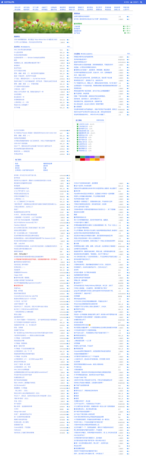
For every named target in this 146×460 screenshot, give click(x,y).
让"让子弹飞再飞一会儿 (21, 191)
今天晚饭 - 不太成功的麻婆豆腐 (24, 348)
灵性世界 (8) (83, 137)
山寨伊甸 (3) (83, 144)
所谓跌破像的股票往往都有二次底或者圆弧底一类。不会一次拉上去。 (97, 198)
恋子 (119, 246)
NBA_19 (62, 52)
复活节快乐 (17, 68)
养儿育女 (35, 9)
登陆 (126, 2)
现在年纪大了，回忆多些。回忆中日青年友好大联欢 (31, 306)
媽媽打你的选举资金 (20, 419)
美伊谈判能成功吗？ (80, 59)
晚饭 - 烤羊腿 (18, 291)
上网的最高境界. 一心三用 (82, 314)
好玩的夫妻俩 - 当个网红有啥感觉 (85, 245)
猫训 (76, 369)
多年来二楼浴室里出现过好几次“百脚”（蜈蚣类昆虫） (91, 19)
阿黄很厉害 (78, 321)
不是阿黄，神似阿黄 (81, 93)
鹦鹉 (75, 188)
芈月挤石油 (77, 340)
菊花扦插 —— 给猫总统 (22, 151)
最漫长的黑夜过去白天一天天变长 (25, 298)
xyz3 (61, 133)
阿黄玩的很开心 (80, 308)
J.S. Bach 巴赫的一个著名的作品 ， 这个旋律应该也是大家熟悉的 (35, 319)
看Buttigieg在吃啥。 (80, 272)
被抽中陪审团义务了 (80, 62)
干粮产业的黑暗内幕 (81, 358)
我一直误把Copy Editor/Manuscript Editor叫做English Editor (33, 333)
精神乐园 (71, 7)
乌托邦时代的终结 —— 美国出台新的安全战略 (29, 335)
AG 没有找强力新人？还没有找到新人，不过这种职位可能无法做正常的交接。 (99, 230)
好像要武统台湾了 (80, 293)
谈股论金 (99, 9)
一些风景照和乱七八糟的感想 (23, 312)
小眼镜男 (78, 106)
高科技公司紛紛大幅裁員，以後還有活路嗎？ (89, 356)
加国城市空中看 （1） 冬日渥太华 (25, 325)
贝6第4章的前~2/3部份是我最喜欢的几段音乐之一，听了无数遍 (94, 182)
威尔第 (45, 166)
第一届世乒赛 (19, 346)
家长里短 (90, 7)
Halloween (17, 430)
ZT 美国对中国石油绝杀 (22, 86)
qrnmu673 (62, 230)
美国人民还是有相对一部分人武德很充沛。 (88, 211)
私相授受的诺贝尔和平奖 (22, 212)
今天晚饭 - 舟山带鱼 (20, 356)
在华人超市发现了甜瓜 (81, 180)
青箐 (61, 251)
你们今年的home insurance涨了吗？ (26, 222)
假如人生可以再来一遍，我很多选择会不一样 (29, 92)
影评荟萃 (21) (83, 128)
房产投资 (77, 33)
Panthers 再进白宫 (20, 225)
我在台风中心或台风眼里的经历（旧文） (27, 393)
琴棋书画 (126, 7)
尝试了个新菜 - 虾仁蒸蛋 (22, 364)
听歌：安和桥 (18, 327)
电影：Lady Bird (19, 243)
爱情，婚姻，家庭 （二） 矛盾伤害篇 (26, 84)
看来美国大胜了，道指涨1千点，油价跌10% (88, 80)
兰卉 (61, 278)
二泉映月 (62, 42)
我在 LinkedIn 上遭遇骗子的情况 (24, 383)
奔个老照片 (17, 404)
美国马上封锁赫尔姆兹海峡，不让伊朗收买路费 (89, 169)
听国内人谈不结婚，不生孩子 (83, 319)
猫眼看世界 (77, 31)
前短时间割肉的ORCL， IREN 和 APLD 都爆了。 (90, 114)
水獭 (76, 216)
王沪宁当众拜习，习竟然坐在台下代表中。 (88, 377)
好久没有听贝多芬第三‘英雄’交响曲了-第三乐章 (29, 228)
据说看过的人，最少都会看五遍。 (86, 382)
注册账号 (135, 2)
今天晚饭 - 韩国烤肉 (20, 343)
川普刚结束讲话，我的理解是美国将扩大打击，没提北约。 (93, 237)
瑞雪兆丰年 (18, 285)
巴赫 (44, 168)
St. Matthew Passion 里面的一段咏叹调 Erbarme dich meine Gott (35, 133)
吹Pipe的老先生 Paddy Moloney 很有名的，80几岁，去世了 (93, 258)
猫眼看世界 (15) (84, 133)
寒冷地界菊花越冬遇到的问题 (23, 148)
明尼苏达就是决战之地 (21, 193)
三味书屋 (77, 26)
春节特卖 (17, 178)
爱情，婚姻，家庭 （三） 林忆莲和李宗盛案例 (29, 73)
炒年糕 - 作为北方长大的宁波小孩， (25, 175)
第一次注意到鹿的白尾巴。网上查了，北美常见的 (91, 416)
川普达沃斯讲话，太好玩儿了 (23, 207)
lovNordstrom (63, 130)
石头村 (62, 76)
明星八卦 (71, 9)
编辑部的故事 (47, 163)
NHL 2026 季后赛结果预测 (22, 50)
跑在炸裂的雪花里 (20, 293)
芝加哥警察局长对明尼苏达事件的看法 (26, 235)
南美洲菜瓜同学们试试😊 (82, 298)
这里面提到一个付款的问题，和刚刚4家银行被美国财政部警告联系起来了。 (98, 85)
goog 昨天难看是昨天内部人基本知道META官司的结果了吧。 (94, 264)
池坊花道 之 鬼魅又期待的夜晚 (24, 432)
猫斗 (76, 366)
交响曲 (17, 166)
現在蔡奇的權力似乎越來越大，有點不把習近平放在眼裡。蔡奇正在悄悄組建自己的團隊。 (103, 109)
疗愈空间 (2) (83, 146)
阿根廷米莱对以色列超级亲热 (83, 57)
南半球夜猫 (121, 298)
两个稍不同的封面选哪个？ (83, 385)
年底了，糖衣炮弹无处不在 (23, 414)
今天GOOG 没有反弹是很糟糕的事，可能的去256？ (91, 274)
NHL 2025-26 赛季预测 (21, 369)
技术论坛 (81, 9)
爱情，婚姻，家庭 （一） (22, 135)
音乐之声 (17, 7)
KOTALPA (7, 2)
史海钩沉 (62, 9)
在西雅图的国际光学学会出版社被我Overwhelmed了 (31, 372)
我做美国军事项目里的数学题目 (24, 354)
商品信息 (108, 9)
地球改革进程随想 (20, 138)
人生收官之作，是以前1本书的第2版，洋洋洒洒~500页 (92, 332)
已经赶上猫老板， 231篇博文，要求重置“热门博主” (90, 261)
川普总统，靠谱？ (20, 89)
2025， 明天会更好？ (21, 254)
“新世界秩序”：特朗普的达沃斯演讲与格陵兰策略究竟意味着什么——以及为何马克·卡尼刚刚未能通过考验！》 (50, 204)
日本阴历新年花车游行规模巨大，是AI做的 (88, 411)
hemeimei (62, 40)
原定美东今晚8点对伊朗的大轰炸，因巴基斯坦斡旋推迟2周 (93, 209)
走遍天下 (44, 7)
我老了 (16, 209)
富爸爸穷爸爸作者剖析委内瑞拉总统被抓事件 (29, 256)
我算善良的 (77, 88)
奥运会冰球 (77, 419)
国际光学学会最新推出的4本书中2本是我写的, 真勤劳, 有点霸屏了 (95, 161)
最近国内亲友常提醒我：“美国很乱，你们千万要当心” (91, 227)
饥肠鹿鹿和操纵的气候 (21, 188)
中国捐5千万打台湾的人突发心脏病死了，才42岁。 (90, 279)
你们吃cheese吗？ (20, 385)
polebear (62, 60)
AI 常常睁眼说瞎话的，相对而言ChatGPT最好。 (90, 348)
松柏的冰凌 (63, 191)
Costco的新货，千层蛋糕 (22, 427)
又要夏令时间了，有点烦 (82, 374)
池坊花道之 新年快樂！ (21, 264)
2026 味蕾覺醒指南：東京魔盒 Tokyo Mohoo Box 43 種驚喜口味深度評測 (38, 39)
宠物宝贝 (81, 7)
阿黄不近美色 (79, 282)
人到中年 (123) (84, 124)
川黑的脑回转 (78, 343)
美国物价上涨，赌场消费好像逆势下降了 (27, 63)
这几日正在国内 (19, 130)
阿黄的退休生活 (80, 190)
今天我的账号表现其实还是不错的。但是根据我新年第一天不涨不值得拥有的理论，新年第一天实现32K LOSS (50, 259)
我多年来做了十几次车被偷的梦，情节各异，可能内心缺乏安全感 (35, 81)
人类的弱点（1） (19, 199)
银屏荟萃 (26, 9)
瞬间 (15, 60)
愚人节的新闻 (78, 235)
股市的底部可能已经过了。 (83, 232)
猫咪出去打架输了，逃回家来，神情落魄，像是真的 (92, 70)
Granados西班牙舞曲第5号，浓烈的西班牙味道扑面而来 (92, 324)
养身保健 (108, 7)
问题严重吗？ (78, 285)
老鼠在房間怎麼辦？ (20, 230)
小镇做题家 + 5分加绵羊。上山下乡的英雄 (28, 217)
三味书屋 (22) (83, 126)
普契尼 (45, 170)
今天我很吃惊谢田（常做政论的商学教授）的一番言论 (91, 392)
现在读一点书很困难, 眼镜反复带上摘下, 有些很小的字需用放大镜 (95, 287)
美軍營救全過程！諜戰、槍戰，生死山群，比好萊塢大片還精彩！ (95, 219)
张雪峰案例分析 (19, 99)
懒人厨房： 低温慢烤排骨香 (23, 406)
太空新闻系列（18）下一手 (23, 351)
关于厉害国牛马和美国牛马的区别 (25, 322)
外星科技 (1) (83, 150)
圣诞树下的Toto (19, 330)
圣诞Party (17, 288)
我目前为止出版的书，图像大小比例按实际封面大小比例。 (33, 180)
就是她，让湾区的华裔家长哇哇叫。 (86, 67)
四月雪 (77, 164)
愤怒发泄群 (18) (84, 131)
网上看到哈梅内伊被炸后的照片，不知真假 (88, 403)
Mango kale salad (20, 411)
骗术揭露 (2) (83, 148)
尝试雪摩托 (17, 94)
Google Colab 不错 (80, 350)
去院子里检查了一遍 (20, 304)
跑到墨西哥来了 (19, 317)
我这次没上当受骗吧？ (21, 105)
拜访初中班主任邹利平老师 (23, 375)
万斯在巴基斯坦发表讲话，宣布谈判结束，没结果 (90, 177)
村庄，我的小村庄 (80, 75)
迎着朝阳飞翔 (18, 425)
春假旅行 (17, 65)
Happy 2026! (18, 275)
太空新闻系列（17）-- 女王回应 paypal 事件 (28, 359)
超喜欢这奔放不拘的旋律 (82, 251)
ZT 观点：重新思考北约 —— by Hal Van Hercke (29, 78)
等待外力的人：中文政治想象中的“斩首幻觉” (88, 395)
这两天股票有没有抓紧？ (82, 16)
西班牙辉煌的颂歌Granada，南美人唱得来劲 (88, 337)
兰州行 (16, 409)
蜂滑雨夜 (120, 214)
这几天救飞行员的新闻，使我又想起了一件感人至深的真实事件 (94, 214)
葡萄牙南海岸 (18, 251)
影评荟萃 (77, 29)
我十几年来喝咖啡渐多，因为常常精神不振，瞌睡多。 (91, 193)
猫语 (76, 371)
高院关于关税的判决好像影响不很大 (86, 424)
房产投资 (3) (83, 139)
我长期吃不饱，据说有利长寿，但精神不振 (88, 101)
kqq (119, 390)
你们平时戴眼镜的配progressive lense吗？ (28, 283)
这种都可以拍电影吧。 (81, 222)
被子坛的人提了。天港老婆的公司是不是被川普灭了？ (91, 306)
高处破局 (17, 270)
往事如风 (53, 7)
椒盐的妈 (120, 256)
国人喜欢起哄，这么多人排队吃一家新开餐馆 (89, 104)
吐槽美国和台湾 (19, 377)
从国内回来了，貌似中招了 (83, 266)
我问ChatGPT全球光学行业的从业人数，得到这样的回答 (92, 112)
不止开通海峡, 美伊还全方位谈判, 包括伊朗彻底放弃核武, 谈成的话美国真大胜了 (100, 203)
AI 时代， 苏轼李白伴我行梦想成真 (25, 214)
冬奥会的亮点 (18, 154)
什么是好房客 (18, 52)
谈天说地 (26, 7)
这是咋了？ (78, 256)
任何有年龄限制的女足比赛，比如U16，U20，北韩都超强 (93, 72)
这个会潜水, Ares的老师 (82, 159)
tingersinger (63, 89)
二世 (61, 246)
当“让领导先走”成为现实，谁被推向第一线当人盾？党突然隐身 (94, 379)
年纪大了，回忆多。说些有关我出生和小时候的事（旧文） (33, 396)
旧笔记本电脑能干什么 (21, 196)
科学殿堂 (44, 9)
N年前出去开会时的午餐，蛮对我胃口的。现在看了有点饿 (93, 78)
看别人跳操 (17, 314)
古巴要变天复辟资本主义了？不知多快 (86, 329)
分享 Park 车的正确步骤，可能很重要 (26, 220)
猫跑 (76, 361)
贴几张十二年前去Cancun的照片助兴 (26, 309)
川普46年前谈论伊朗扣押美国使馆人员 (86, 398)
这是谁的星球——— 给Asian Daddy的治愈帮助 (29, 57)
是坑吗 (76, 243)
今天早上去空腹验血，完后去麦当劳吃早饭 (28, 42)
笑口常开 (99, 7)
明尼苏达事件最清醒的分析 (23, 249)
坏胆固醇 (77, 269)
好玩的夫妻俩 (78, 295)
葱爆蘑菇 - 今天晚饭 (20, 388)
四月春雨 (62, 265)
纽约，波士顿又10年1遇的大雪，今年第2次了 (89, 427)
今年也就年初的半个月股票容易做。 (86, 303)
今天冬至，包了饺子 (20, 301)
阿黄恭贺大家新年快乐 (22, 262)
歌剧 (16, 163)
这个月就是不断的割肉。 (82, 201)
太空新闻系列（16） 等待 (22, 367)
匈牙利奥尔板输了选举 (81, 172)
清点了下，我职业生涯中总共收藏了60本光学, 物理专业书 (33, 146)
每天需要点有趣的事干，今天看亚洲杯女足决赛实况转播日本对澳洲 (96, 300)
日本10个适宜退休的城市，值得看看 (86, 156)
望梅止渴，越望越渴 (80, 253)
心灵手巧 (126, 9)
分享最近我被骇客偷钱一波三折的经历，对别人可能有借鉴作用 (34, 141)
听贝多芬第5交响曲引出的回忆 (24, 241)
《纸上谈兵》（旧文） (21, 390)
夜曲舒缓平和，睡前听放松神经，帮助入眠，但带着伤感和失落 (94, 224)
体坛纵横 (17, 9)
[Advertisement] (43, 119)
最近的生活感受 (79, 185)
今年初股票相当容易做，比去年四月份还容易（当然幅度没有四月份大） (37, 246)
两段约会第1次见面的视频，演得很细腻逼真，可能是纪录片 (93, 64)
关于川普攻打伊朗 (20, 71)
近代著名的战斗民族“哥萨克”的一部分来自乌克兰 (90, 413)
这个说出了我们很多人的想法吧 (84, 387)
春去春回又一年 (19, 97)
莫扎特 (17, 168)
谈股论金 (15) (83, 135)
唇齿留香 (117, 7)
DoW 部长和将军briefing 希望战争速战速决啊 (89, 390)
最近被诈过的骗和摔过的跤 (23, 183)
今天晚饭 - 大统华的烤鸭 (22, 338)
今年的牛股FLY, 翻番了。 (82, 195)
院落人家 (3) (83, 142)
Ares (119, 107)
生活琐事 (77, 335)
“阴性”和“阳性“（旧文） (21, 398)
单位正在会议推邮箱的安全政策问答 (86, 277)
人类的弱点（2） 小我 (21, 102)
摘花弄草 (62, 7)
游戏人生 (117, 9)
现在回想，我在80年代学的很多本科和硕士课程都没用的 (92, 345)
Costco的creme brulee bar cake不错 (26, 296)
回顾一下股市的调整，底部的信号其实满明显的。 (90, 96)
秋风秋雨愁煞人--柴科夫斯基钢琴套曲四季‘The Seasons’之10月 (35, 238)
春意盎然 (17, 186)
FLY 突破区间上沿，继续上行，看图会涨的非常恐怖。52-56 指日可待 (96, 83)
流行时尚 (90, 9)
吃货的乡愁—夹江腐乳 (21, 422)
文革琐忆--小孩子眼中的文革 (24, 170)
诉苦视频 (77, 316)
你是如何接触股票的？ (81, 327)
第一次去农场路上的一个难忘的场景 (26, 233)
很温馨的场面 (79, 421)
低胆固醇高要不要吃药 (81, 248)
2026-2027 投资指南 (20, 143)
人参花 (62, 183)
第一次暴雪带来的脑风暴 (22, 417)
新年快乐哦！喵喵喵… (22, 277)
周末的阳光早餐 (19, 341)
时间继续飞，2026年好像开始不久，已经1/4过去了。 (91, 240)
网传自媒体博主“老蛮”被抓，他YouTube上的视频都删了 (92, 91)
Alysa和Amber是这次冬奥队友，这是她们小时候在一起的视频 (94, 167)
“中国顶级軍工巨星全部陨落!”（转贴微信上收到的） (91, 290)
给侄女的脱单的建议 (20, 55)
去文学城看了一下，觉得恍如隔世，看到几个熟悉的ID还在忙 (94, 400)
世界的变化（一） (20, 267)
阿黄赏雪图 (78, 311)
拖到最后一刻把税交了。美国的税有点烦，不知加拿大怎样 (93, 174)
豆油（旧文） (18, 401)
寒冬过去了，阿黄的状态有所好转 (86, 364)
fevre (61, 50)
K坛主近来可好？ (79, 408)
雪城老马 (62, 196)
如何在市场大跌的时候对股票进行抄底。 (87, 206)
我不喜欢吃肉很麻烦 (20, 380)
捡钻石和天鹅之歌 (20, 362)
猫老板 (62, 186)
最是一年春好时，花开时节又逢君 (25, 76)
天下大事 (35, 7)
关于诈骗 (17, 107)
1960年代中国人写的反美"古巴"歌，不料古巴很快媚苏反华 (93, 353)
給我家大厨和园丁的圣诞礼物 (23, 280)
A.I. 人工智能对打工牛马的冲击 (24, 201)
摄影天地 (53, 9)
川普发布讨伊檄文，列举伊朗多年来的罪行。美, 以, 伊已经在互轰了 (96, 406)
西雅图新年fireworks (20, 272)
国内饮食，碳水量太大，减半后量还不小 (87, 99)
